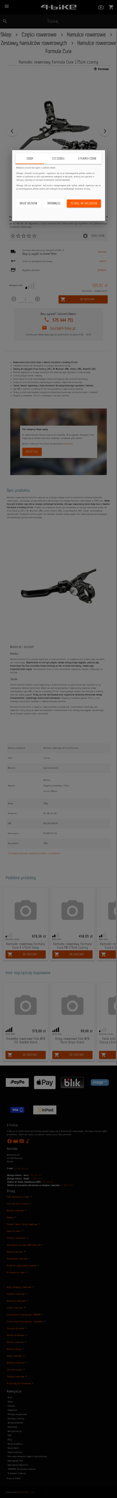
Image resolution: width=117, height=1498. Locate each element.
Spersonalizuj (53, 203)
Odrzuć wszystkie (28, 203)
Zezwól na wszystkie (84, 203)
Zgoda (29, 158)
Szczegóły (58, 158)
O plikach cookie (87, 158)
